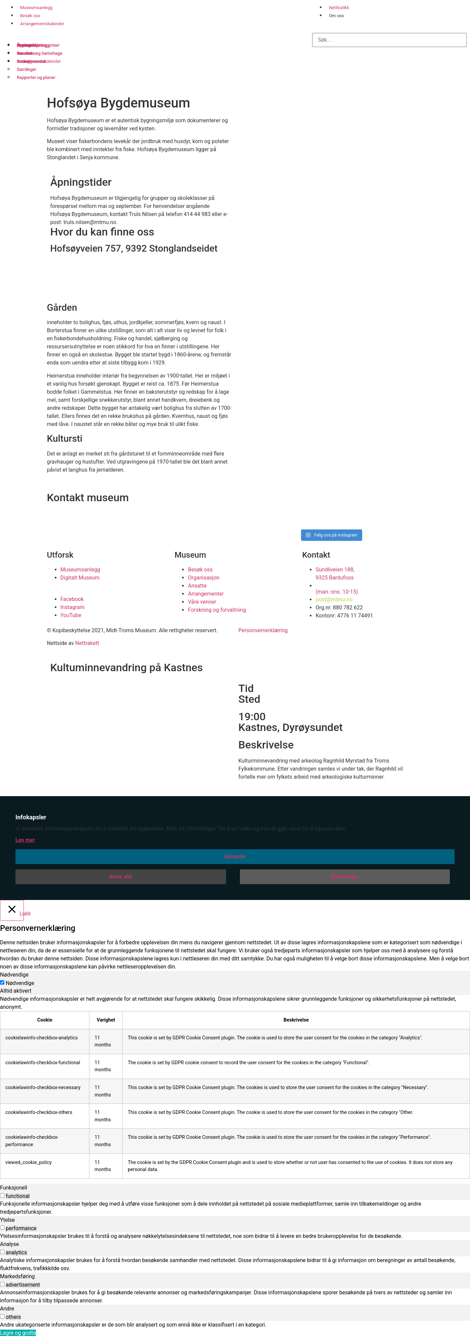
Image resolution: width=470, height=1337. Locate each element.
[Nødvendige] (2, 982)
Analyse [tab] (9, 1244)
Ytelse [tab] (7, 1220)
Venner (24, 61)
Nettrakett (87, 643)
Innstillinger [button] (345, 876)
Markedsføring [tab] (17, 1276)
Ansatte (24, 53)
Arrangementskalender (42, 23)
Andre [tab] (7, 1308)
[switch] (2, 1195)
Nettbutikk (339, 7)
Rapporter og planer (36, 77)
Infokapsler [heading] (30, 817)
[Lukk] (12, 910)
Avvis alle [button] (121, 876)
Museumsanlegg (36, 7)
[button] (389, 26)
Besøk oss (30, 15)
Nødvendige (20, 983)
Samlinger (26, 69)
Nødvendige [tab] (14, 975)
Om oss (336, 15)
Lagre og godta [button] (18, 1333)
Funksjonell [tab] (13, 1187)
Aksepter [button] (235, 856)
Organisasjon (29, 45)
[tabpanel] (235, 1087)
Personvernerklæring (263, 630)
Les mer (25, 840)
